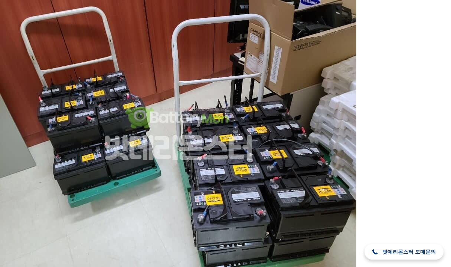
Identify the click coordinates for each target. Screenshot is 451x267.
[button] (404, 252)
